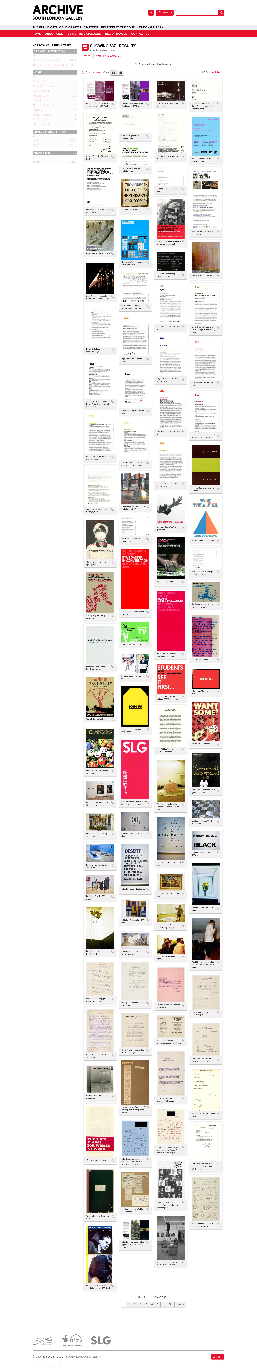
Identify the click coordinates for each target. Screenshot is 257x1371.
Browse (163, 12)
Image (36, 162)
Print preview (91, 72)
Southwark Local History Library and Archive (59, 66)
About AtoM (54, 34)
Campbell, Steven (43, 87)
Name (37, 72)
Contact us (140, 34)
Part (35, 146)
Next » (180, 1304)
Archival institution (49, 51)
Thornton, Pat (41, 101)
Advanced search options (153, 64)
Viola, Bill (39, 82)
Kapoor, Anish (41, 125)
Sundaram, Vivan (43, 106)
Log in (216, 1356)
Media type (42, 152)
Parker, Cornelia (42, 115)
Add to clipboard (112, 104)
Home (37, 34)
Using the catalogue (84, 34)
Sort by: (204, 72)
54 (170, 1304)
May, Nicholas (41, 91)
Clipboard (151, 13)
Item (36, 141)
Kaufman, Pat (41, 120)
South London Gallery (46, 61)
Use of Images (116, 34)
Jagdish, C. (39, 110)
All (34, 56)
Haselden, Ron (41, 96)
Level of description (50, 131)
